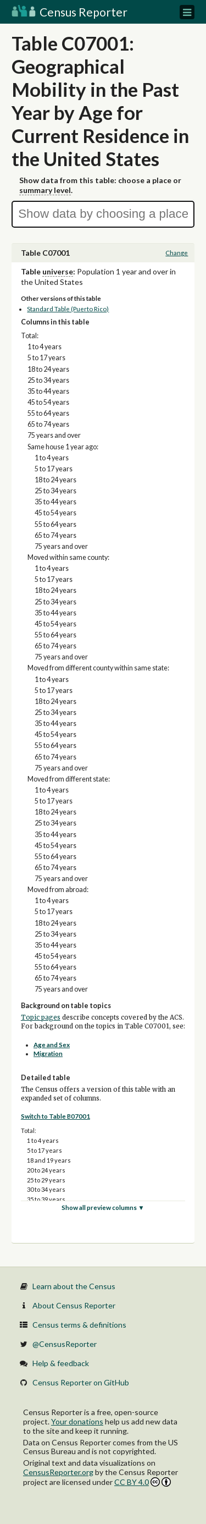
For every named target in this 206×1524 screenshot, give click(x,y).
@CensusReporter (64, 1344)
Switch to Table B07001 (55, 1116)
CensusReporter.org (58, 1472)
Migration (48, 1053)
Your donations (77, 1421)
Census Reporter (69, 12)
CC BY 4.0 (142, 1482)
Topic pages (40, 1017)
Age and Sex (52, 1044)
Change (176, 252)
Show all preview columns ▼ (103, 1207)
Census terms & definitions (79, 1324)
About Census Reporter (73, 1305)
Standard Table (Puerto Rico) (68, 308)
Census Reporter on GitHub (80, 1382)
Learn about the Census (73, 1286)
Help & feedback (60, 1363)
